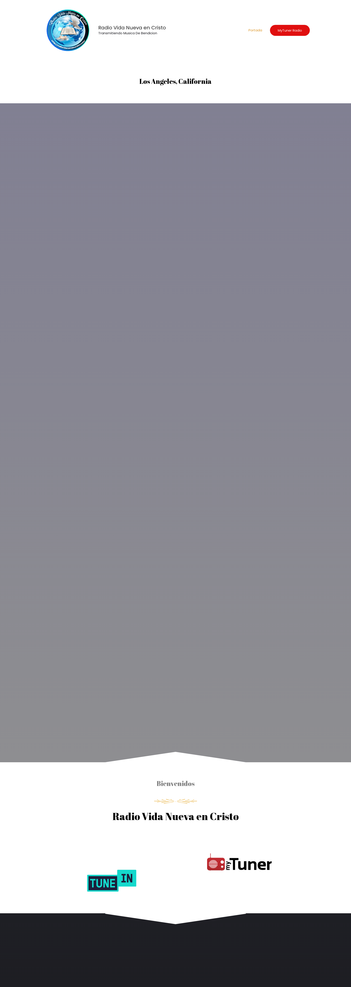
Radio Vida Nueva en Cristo (132, 27)
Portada (255, 30)
